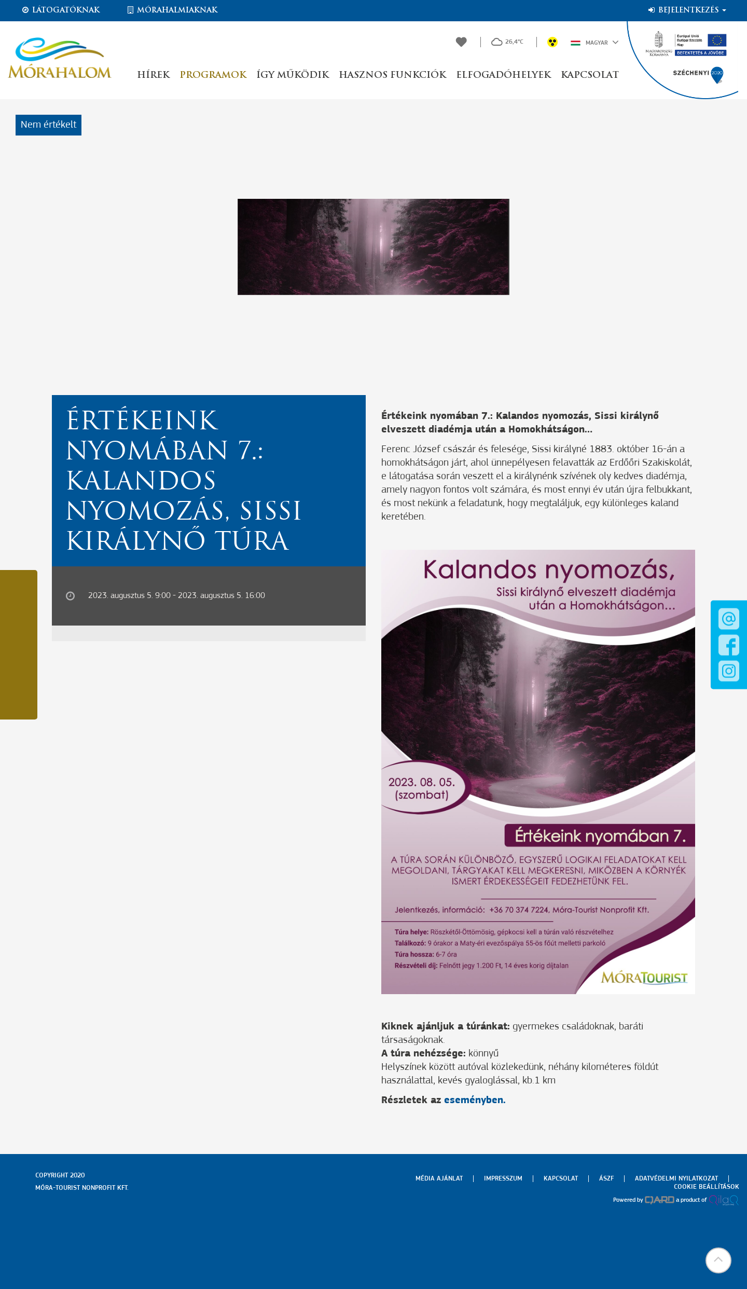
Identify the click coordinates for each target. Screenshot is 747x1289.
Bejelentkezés (686, 10)
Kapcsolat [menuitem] (561, 1178)
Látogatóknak (60, 10)
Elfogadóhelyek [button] (503, 75)
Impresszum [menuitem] (503, 1178)
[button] (718, 1260)
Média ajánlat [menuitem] (439, 1178)
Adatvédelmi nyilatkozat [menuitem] (676, 1178)
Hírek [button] (153, 75)
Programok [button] (212, 75)
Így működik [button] (292, 75)
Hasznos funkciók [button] (392, 75)
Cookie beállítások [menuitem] (706, 1187)
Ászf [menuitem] (606, 1178)
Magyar (595, 42)
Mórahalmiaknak (171, 10)
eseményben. (475, 1100)
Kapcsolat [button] (590, 75)
